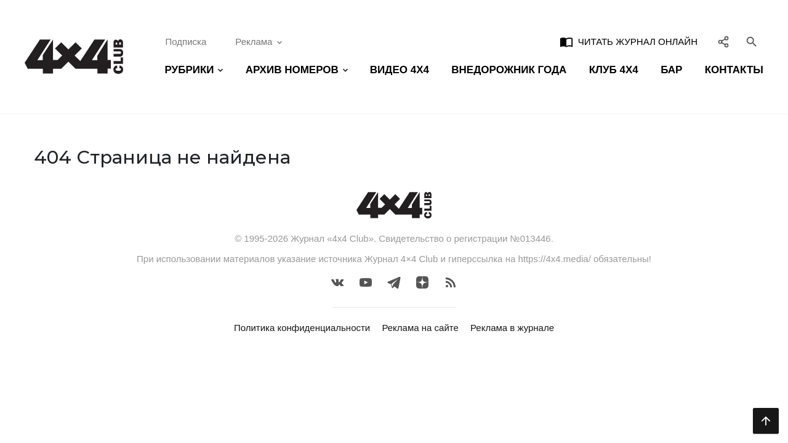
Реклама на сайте (420, 327)
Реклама (259, 41)
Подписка (186, 41)
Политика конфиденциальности (302, 327)
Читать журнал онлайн (629, 42)
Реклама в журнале (512, 327)
